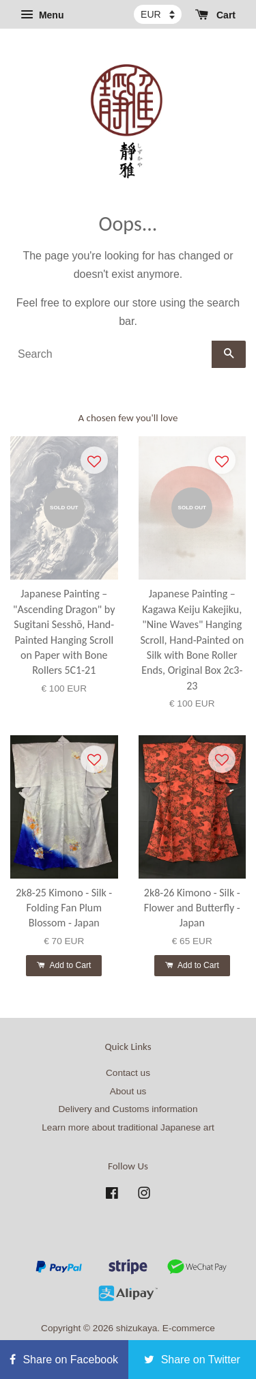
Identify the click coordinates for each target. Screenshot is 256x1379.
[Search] (111, 354)
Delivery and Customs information (128, 1109)
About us (128, 1091)
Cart (215, 15)
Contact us (128, 1073)
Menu (41, 15)
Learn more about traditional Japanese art (128, 1127)
